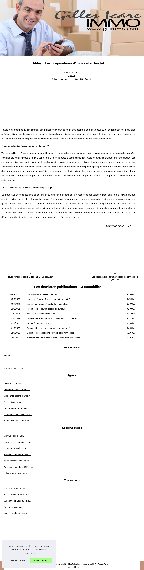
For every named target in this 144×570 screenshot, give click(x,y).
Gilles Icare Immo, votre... (15, 368)
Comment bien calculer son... (17, 448)
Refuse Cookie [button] (18, 560)
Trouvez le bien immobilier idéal (41, 314)
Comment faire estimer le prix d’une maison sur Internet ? (52, 318)
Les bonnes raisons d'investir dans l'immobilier (47, 304)
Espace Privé (103, 564)
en (69, 567)
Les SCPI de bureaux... (14, 436)
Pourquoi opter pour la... (14, 402)
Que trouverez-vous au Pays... (17, 501)
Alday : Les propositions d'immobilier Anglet (71, 79)
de (66, 567)
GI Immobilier (72, 72)
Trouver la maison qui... (14, 507)
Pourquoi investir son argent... (17, 461)
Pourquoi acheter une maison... (18, 494)
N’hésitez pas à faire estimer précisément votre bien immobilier (55, 338)
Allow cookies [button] (41, 560)
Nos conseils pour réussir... (16, 488)
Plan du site (9, 356)
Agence (71, 76)
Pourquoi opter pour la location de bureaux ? (47, 309)
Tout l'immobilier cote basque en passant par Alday (30, 277)
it (75, 567)
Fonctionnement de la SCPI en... (18, 467)
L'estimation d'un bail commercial (42, 294)
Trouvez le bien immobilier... (16, 408)
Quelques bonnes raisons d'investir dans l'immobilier (50, 333)
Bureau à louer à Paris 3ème (40, 323)
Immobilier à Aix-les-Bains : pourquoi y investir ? (48, 299)
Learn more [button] (29, 553)
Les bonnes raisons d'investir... (17, 396)
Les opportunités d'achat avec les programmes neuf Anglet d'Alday (115, 278)
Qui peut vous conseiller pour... (17, 473)
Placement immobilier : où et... (17, 454)
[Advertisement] (68, 102)
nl (78, 567)
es (73, 567)
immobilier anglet (40, 199)
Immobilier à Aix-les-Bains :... (17, 389)
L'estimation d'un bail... (14, 383)
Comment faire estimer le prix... (18, 414)
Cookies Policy (71, 564)
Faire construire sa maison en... (18, 513)
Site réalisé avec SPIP (87, 564)
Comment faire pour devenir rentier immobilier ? (48, 328)
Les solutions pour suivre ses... (17, 442)
